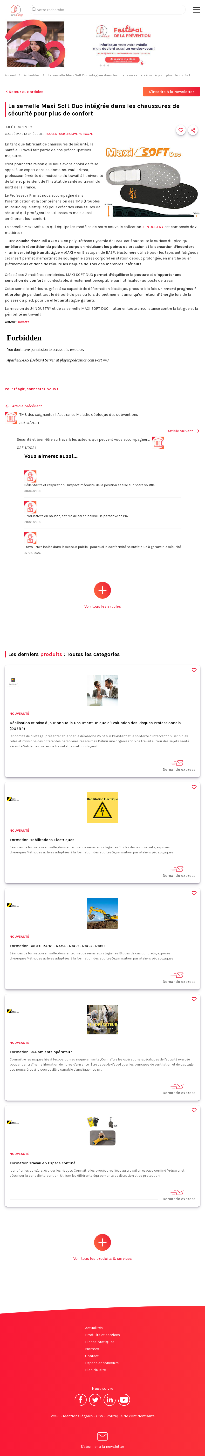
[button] (8, 44)
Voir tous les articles (102, 595)
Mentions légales (78, 1416)
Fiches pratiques (100, 1342)
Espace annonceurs (102, 1363)
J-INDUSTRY (153, 226)
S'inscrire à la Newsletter (171, 91)
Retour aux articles (24, 91)
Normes (92, 1349)
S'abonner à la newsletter (102, 1441)
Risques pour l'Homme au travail (69, 134)
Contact (92, 1356)
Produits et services (102, 1335)
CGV (99, 1416)
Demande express (179, 765)
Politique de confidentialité (131, 1416)
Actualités (32, 75)
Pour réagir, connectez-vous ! (31, 389)
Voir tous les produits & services (102, 1247)
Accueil (10, 75)
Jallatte (23, 322)
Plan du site (95, 1370)
